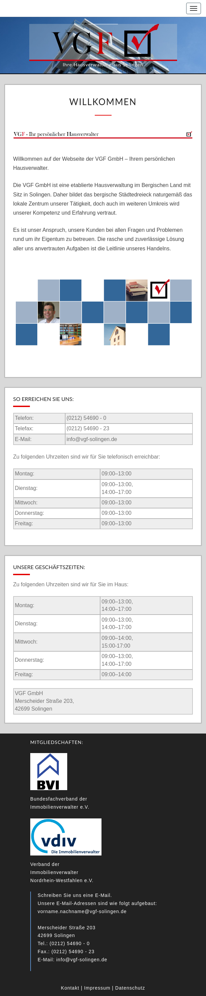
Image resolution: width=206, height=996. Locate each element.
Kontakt (70, 988)
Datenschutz (130, 988)
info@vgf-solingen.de (92, 439)
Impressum (97, 988)
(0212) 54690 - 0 (86, 418)
